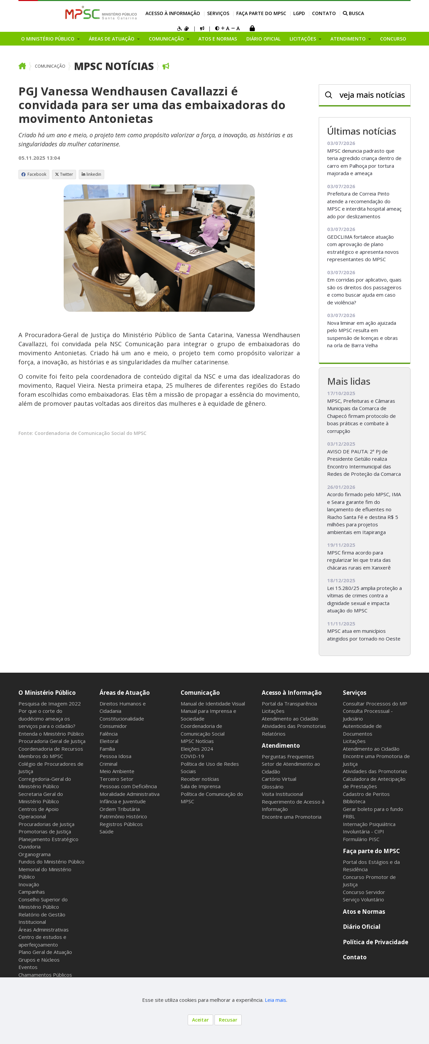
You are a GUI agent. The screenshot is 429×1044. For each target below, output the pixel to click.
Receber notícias (200, 778)
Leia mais (275, 999)
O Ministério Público (47, 692)
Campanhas (31, 891)
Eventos (28, 967)
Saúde (107, 831)
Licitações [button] (303, 38)
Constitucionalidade (122, 718)
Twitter (64, 174)
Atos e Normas (217, 38)
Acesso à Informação (172, 13)
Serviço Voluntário (363, 899)
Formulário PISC (361, 839)
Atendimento (281, 745)
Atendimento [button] (348, 38)
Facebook (33, 174)
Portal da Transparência (289, 703)
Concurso (393, 38)
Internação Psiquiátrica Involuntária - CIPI (369, 828)
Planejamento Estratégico (48, 839)
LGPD (299, 13)
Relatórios (274, 733)
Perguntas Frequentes (288, 756)
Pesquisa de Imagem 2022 (49, 703)
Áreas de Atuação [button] (112, 38)
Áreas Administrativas (43, 929)
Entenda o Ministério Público (51, 733)
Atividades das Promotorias (294, 726)
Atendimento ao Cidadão (290, 718)
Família (107, 748)
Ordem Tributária (120, 809)
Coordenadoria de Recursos (50, 748)
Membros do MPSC (40, 756)
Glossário (273, 786)
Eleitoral (109, 741)
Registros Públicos (121, 824)
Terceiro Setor (116, 778)
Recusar (228, 1020)
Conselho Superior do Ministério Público (43, 903)
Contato (324, 13)
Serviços (218, 13)
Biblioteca (354, 801)
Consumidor (113, 726)
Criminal (108, 763)
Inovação (28, 884)
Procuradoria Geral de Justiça (51, 741)
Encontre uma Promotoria (291, 816)
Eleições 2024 (197, 748)
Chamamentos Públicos (45, 974)
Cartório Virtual (279, 778)
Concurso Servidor (364, 892)
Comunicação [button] (167, 38)
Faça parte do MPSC (261, 13)
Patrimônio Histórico (123, 816)
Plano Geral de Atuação (45, 952)
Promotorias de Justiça (44, 831)
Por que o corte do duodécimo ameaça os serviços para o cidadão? (46, 718)
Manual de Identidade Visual (213, 703)
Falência (109, 733)
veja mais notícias (372, 94)
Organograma (34, 854)
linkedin (91, 174)
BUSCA (353, 13)
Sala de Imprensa (201, 786)
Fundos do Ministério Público (51, 861)
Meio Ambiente (117, 771)
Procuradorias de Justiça (46, 824)
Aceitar (200, 1020)
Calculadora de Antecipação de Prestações (374, 782)
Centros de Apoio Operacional (38, 813)
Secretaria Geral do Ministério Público (40, 798)
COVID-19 (192, 756)
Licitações (273, 710)
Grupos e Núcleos (39, 959)
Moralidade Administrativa (130, 794)
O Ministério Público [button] (48, 38)
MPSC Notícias (114, 66)
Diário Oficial (263, 38)
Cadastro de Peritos (366, 794)
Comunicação (50, 66)
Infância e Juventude (123, 801)
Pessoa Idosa (115, 756)
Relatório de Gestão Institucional (41, 918)
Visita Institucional (282, 794)
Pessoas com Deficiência (128, 786)
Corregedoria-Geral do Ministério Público (44, 782)
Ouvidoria (29, 846)
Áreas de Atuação (125, 692)
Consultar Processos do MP (375, 703)
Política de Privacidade (375, 942)
